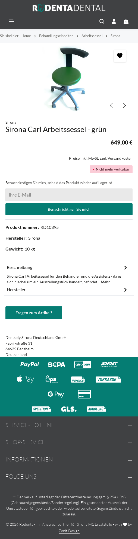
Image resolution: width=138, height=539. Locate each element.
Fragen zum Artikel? (33, 312)
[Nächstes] (124, 105)
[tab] (67, 274)
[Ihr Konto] (113, 21)
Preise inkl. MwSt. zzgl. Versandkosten (101, 158)
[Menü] (11, 21)
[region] (69, 78)
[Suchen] (101, 21)
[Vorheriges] (111, 105)
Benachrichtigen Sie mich (69, 209)
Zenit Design (69, 530)
